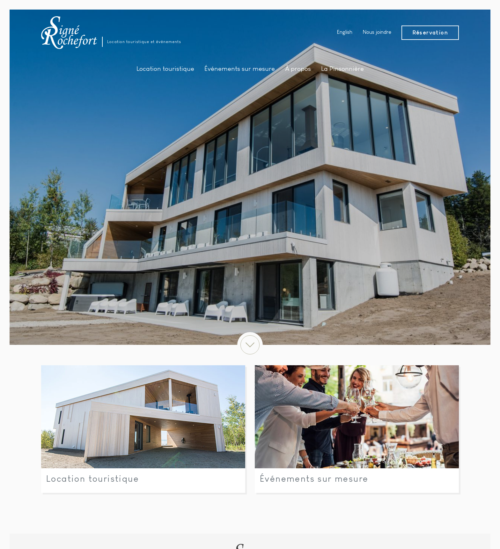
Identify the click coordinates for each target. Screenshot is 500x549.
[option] (250, 177)
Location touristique (92, 479)
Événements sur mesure (314, 479)
